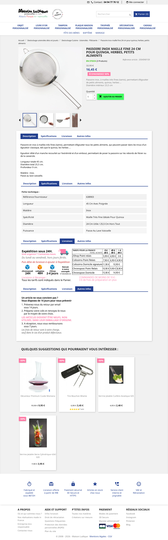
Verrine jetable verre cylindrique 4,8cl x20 (38, 455)
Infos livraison (51, 513)
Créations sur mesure (82, 517)
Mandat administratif (109, 521)
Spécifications (49, 136)
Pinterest (130, 521)
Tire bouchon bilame (77, 396)
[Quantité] (89, 97)
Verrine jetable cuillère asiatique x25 (116, 396)
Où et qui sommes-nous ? (30, 513)
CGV (110, 536)
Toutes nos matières (81, 513)
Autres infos (84, 136)
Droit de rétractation (54, 517)
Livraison (67, 136)
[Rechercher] (114, 14)
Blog (128, 524)
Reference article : (130, 59)
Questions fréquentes (55, 521)
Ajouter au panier (110, 96)
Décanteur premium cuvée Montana (38, 396)
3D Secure (104, 517)
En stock (91, 61)
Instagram (131, 517)
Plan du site (50, 531)
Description (29, 136)
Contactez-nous (25, 530)
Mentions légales (98, 536)
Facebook (130, 513)
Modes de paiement (108, 513)
